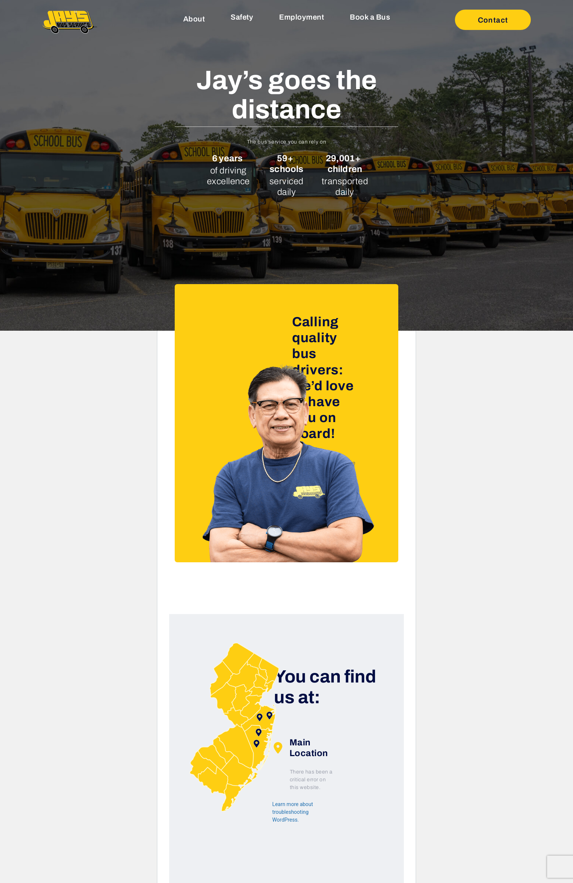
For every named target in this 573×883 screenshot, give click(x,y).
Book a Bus (370, 17)
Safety (242, 17)
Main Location (300, 748)
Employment (301, 17)
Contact (493, 20)
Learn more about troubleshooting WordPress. (292, 812)
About (194, 19)
